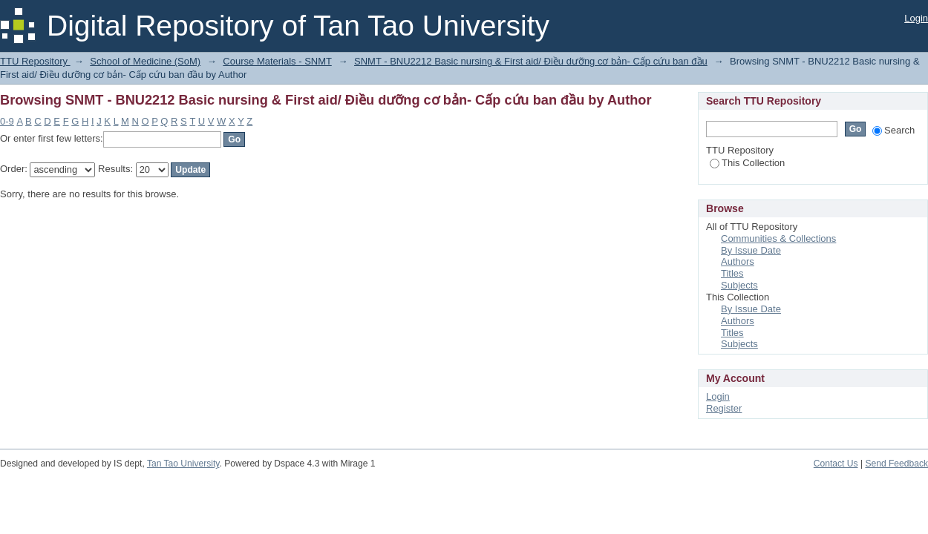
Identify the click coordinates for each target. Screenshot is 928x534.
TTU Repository (35, 61)
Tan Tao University (183, 463)
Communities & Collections (778, 238)
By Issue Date (751, 250)
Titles (732, 273)
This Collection (747, 162)
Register (724, 408)
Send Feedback (896, 463)
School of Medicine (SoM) (145, 61)
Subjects (739, 285)
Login (916, 18)
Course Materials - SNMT (277, 61)
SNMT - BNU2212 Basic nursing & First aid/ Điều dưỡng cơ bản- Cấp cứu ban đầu (531, 61)
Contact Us (836, 463)
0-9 (7, 121)
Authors (737, 261)
